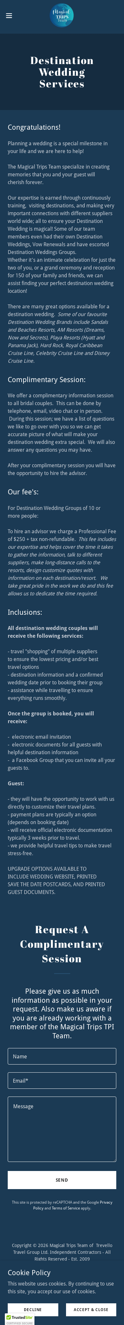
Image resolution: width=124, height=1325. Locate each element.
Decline (33, 1309)
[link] (62, 15)
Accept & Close (91, 1309)
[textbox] (62, 1056)
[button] (11, 15)
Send (62, 1180)
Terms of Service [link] (66, 1208)
